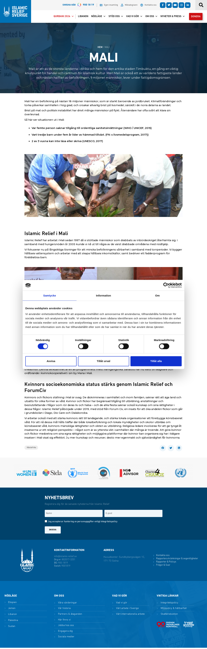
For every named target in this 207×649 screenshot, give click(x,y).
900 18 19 (78, 5)
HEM (100, 48)
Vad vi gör (132, 17)
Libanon (81, 17)
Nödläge (96, 17)
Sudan (11, 627)
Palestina (12, 621)
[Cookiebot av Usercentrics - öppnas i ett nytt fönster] (166, 285)
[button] (163, 449)
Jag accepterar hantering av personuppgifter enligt (82, 523)
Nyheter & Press (170, 17)
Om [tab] (157, 295)
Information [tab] (103, 295)
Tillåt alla (156, 361)
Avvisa (51, 361)
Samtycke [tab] (49, 295)
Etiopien (12, 603)
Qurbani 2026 (61, 17)
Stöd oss (113, 17)
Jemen (11, 609)
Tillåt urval (103, 361)
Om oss (149, 17)
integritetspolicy (109, 523)
